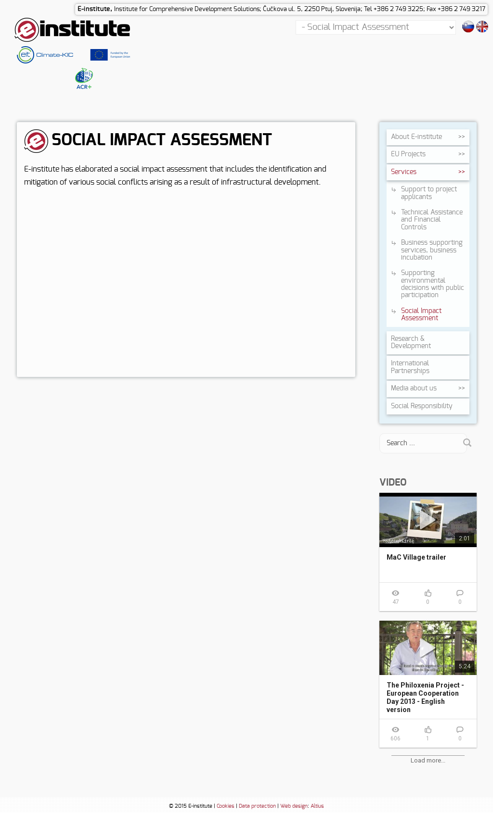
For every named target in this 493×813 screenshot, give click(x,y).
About (416, 137)
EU (408, 154)
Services (403, 172)
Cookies (225, 806)
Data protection (257, 806)
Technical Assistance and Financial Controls (432, 220)
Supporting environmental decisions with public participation (432, 284)
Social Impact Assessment (421, 315)
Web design (294, 806)
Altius (317, 806)
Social (422, 406)
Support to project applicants (429, 193)
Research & (411, 343)
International (410, 368)
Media (414, 389)
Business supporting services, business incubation (432, 251)
